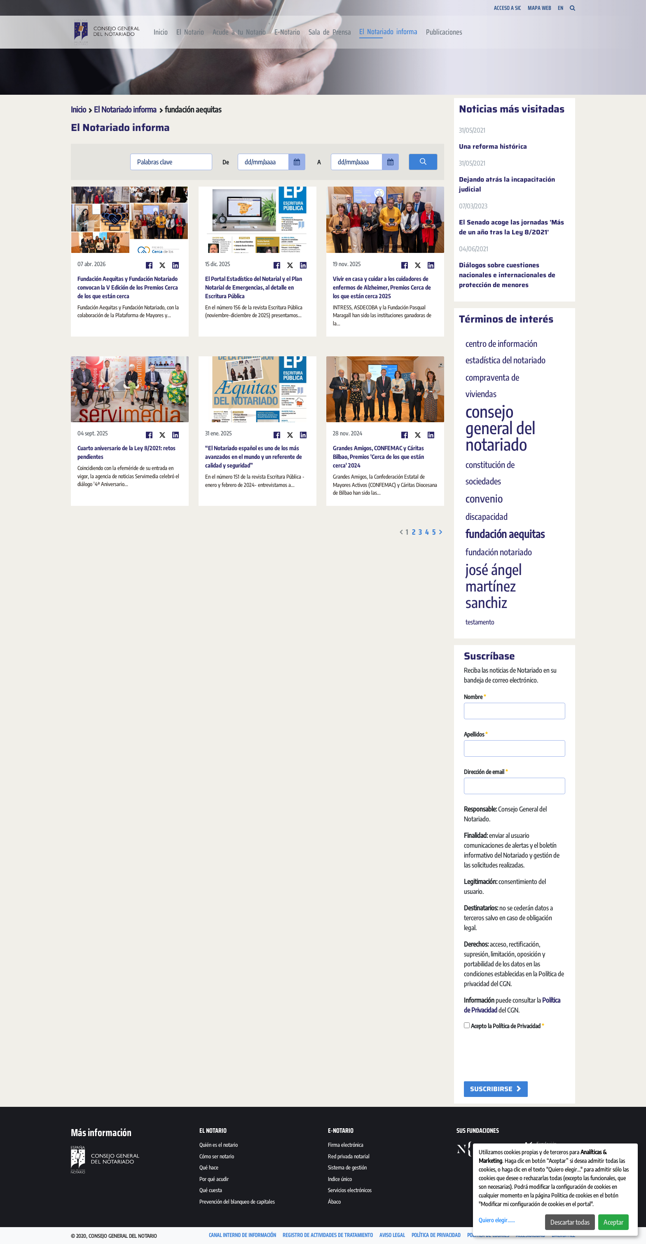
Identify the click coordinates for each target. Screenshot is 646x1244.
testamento (480, 622)
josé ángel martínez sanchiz (494, 585)
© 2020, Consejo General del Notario (114, 1236)
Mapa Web (539, 7)
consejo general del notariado (501, 427)
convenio (484, 498)
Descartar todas (570, 1222)
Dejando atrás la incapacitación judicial (507, 184)
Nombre (475, 696)
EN (560, 8)
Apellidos (476, 734)
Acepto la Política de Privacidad (504, 1025)
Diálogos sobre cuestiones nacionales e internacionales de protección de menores (507, 275)
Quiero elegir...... (497, 1219)
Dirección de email (486, 771)
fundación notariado (499, 552)
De (225, 162)
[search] (423, 162)
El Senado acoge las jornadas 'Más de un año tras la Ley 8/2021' (511, 227)
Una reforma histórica (493, 147)
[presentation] (526, 1056)
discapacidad (487, 516)
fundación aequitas (505, 533)
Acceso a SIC (507, 7)
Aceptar (613, 1222)
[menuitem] (161, 32)
